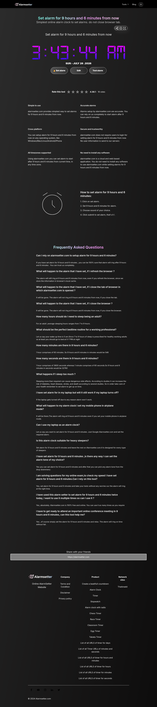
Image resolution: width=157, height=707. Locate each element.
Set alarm (59, 70)
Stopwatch (95, 601)
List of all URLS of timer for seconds (95, 678)
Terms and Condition (65, 585)
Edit (79, 70)
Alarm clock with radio (95, 607)
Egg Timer (95, 631)
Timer (95, 595)
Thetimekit (122, 587)
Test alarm (98, 70)
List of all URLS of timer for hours (95, 666)
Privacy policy (65, 598)
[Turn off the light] (141, 4)
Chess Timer (95, 613)
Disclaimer (65, 592)
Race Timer (95, 619)
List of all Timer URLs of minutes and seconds (95, 650)
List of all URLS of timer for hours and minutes (95, 659)
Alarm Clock (95, 589)
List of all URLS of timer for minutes (95, 672)
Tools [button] (124, 4)
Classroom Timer (95, 625)
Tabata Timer (95, 637)
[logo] (23, 4)
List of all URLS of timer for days (95, 643)
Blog (134, 4)
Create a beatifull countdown (95, 584)
